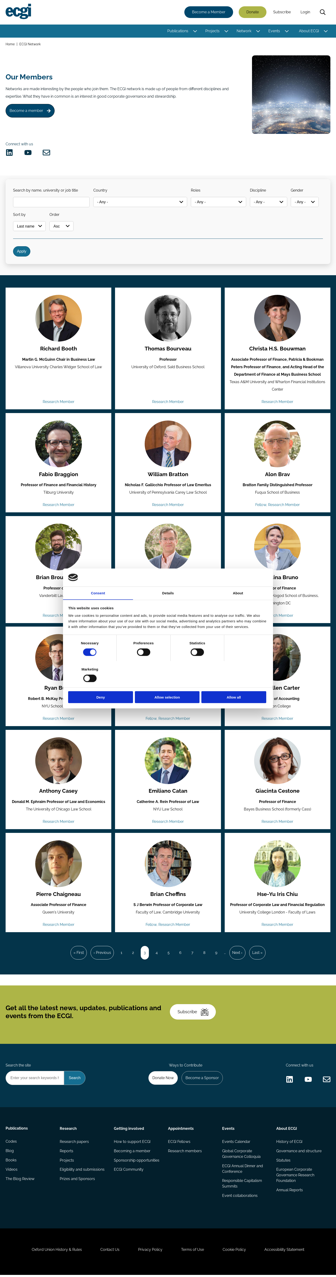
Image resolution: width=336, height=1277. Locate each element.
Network (244, 31)
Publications (177, 31)
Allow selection (168, 684)
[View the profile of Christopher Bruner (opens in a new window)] (168, 547)
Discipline (258, 190)
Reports (66, 1152)
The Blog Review (20, 1180)
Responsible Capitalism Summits (242, 1185)
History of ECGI (289, 1143)
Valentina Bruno (277, 578)
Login (305, 12)
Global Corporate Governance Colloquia (241, 1155)
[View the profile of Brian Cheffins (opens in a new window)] (168, 865)
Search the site (18, 1067)
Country (100, 190)
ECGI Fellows (179, 1143)
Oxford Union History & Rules (57, 1251)
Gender (297, 190)
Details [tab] (168, 606)
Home (10, 44)
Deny (101, 684)
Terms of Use (192, 1251)
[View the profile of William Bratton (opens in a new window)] (168, 444)
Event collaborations (240, 1197)
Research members (185, 1152)
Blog (10, 1152)
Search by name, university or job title (45, 190)
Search (323, 12)
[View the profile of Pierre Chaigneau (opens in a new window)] (58, 865)
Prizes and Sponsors (77, 1180)
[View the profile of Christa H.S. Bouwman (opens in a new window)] (277, 319)
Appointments (181, 1130)
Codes (11, 1143)
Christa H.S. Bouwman (277, 349)
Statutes (283, 1162)
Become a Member (208, 12)
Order (55, 215)
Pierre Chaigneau (58, 895)
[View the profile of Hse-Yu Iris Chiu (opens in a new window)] (277, 865)
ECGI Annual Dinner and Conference (242, 1170)
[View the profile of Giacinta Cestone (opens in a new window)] (277, 761)
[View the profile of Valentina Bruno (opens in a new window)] (277, 547)
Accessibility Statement (284, 1251)
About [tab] (238, 606)
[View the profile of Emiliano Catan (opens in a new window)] (168, 761)
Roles (196, 190)
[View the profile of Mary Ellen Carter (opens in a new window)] (277, 658)
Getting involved (129, 1130)
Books (11, 1162)
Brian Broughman (58, 578)
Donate (252, 12)
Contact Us (109, 1251)
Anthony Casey (58, 792)
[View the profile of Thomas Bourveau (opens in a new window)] (168, 319)
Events (274, 31)
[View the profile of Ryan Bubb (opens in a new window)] (58, 658)
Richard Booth (58, 349)
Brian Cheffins (168, 895)
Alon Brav (277, 475)
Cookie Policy (234, 1251)
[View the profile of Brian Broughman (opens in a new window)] (58, 547)
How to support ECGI (132, 1143)
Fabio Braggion (58, 475)
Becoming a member (132, 1152)
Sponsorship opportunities (136, 1162)
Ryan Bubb (58, 688)
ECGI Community (129, 1171)
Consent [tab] (98, 606)
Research (68, 1130)
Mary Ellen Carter (277, 688)
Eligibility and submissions (82, 1171)
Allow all (235, 684)
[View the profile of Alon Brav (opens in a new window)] (277, 444)
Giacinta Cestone (277, 792)
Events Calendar (236, 1143)
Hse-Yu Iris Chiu (277, 895)
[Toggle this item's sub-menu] (195, 31)
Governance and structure (299, 1152)
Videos (12, 1171)
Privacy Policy (150, 1251)
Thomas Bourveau (168, 349)
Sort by (19, 215)
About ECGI (309, 31)
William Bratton (168, 475)
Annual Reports (289, 1192)
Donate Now (163, 1079)
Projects (212, 31)
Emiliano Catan (168, 792)
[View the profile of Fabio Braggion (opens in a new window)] (58, 444)
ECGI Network (30, 44)
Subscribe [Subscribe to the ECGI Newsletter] (193, 1013)
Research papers (74, 1143)
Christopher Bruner (168, 578)
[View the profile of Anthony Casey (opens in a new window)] (58, 761)
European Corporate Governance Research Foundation (295, 1177)
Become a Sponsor (202, 1079)
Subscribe (282, 12)
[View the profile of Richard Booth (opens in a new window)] (58, 319)
